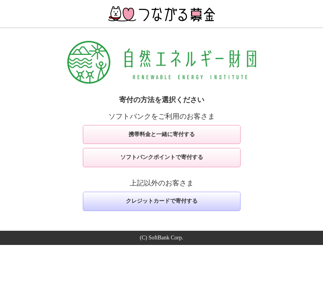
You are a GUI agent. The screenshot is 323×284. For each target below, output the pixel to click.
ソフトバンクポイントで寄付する (161, 157)
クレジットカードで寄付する (162, 201)
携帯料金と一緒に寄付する (162, 134)
